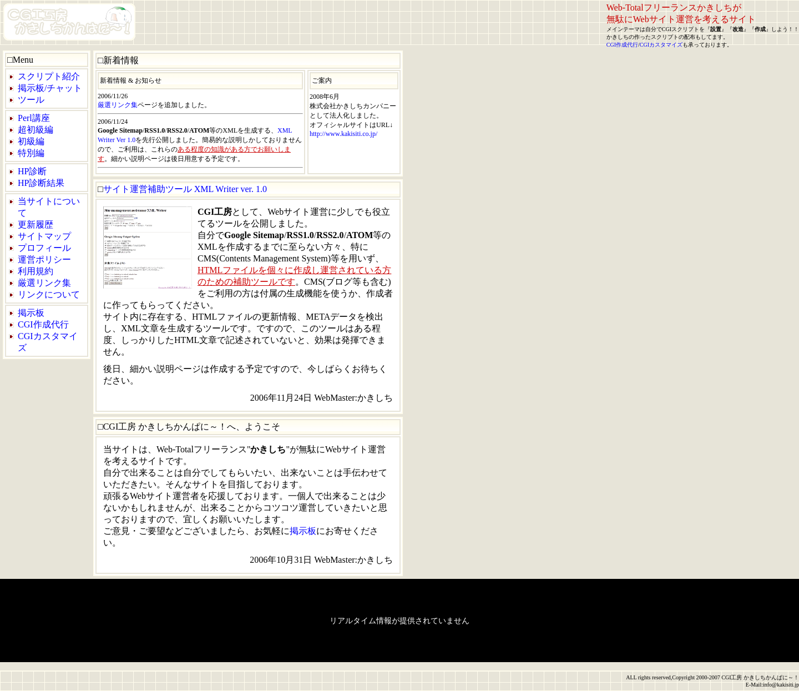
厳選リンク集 (44, 283)
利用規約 (35, 271)
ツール (31, 99)
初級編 (31, 141)
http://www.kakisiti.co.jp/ (343, 134)
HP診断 (32, 171)
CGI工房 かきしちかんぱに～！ (760, 677)
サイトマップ (44, 236)
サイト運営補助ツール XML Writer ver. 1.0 (185, 189)
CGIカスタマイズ (661, 45)
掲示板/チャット (50, 88)
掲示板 (31, 312)
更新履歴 (35, 224)
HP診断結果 (41, 183)
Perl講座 (34, 118)
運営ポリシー (44, 259)
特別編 (31, 153)
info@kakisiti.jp (781, 685)
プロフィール (44, 248)
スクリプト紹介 (49, 76)
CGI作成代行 (622, 45)
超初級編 (35, 129)
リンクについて (49, 294)
